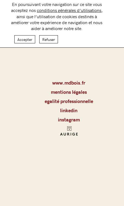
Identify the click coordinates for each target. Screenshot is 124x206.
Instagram (69, 119)
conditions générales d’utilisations (69, 8)
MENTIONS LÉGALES (69, 91)
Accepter (24, 37)
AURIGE (69, 132)
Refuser (48, 37)
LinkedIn (68, 110)
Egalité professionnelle (69, 101)
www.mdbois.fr (68, 82)
